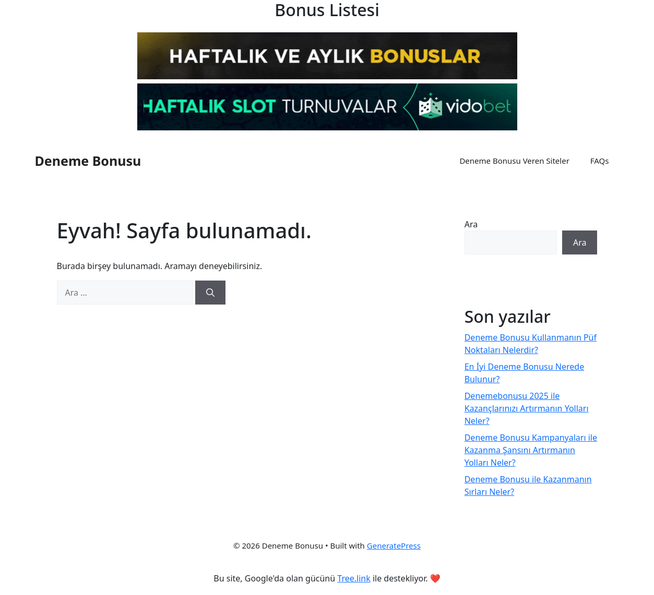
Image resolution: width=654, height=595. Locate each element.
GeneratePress (394, 545)
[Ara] (210, 293)
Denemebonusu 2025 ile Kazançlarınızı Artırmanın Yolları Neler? (527, 408)
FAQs (599, 160)
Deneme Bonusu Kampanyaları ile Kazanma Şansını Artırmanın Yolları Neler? (531, 450)
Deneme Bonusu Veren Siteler (514, 160)
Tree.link (353, 578)
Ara (471, 224)
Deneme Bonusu (88, 160)
